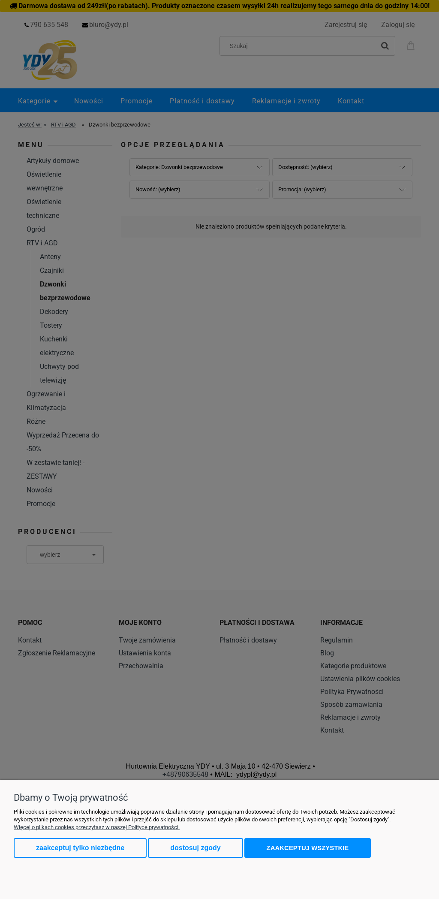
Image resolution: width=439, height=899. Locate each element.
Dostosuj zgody (195, 847)
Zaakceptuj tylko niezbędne (80, 847)
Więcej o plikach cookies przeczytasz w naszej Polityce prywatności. (97, 827)
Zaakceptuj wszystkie (308, 847)
